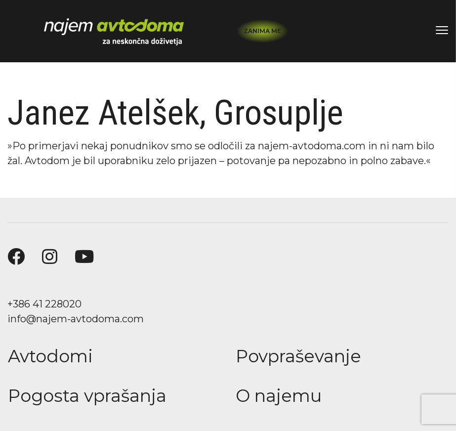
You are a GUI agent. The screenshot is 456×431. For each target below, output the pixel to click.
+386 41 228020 (44, 304)
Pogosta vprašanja (87, 395)
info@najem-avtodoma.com (75, 319)
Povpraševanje (298, 356)
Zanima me (262, 31)
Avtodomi (50, 356)
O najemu (279, 395)
